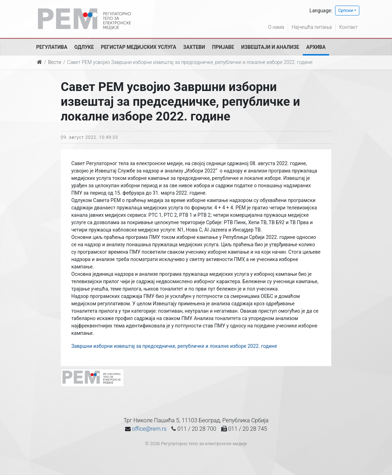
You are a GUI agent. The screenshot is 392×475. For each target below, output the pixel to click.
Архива (316, 47)
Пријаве (223, 47)
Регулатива (51, 47)
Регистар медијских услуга (138, 47)
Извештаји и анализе (270, 47)
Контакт (348, 27)
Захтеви (194, 47)
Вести (54, 62)
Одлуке (84, 47)
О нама (276, 27)
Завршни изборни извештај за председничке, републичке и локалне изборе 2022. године (174, 346)
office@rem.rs (149, 428)
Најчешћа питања (312, 27)
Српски (345, 10)
